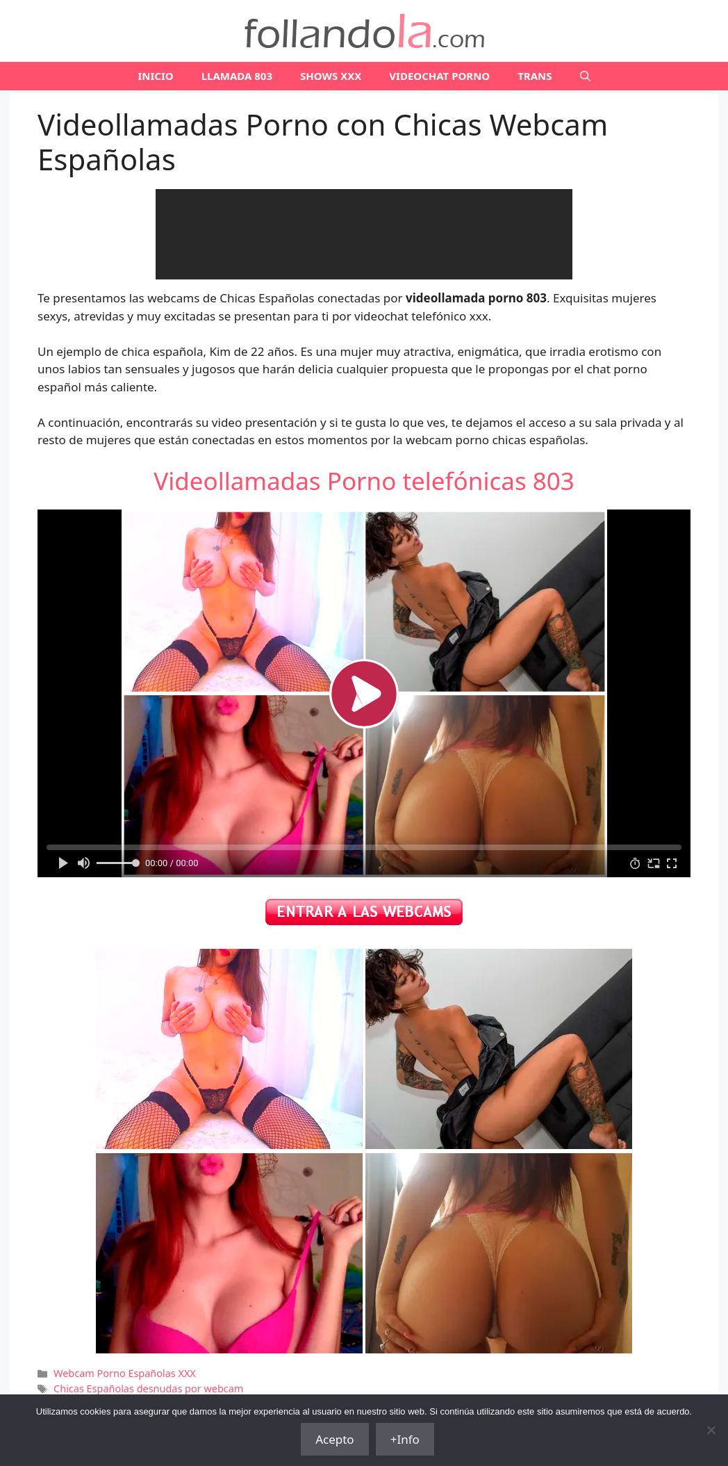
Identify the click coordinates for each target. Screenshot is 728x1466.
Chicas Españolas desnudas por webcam (148, 1388)
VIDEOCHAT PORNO (439, 76)
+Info (405, 1439)
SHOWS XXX (330, 76)
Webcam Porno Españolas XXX (124, 1373)
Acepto (334, 1439)
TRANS (535, 76)
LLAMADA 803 (236, 76)
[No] (711, 1430)
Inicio (155, 76)
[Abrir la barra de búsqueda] (585, 76)
